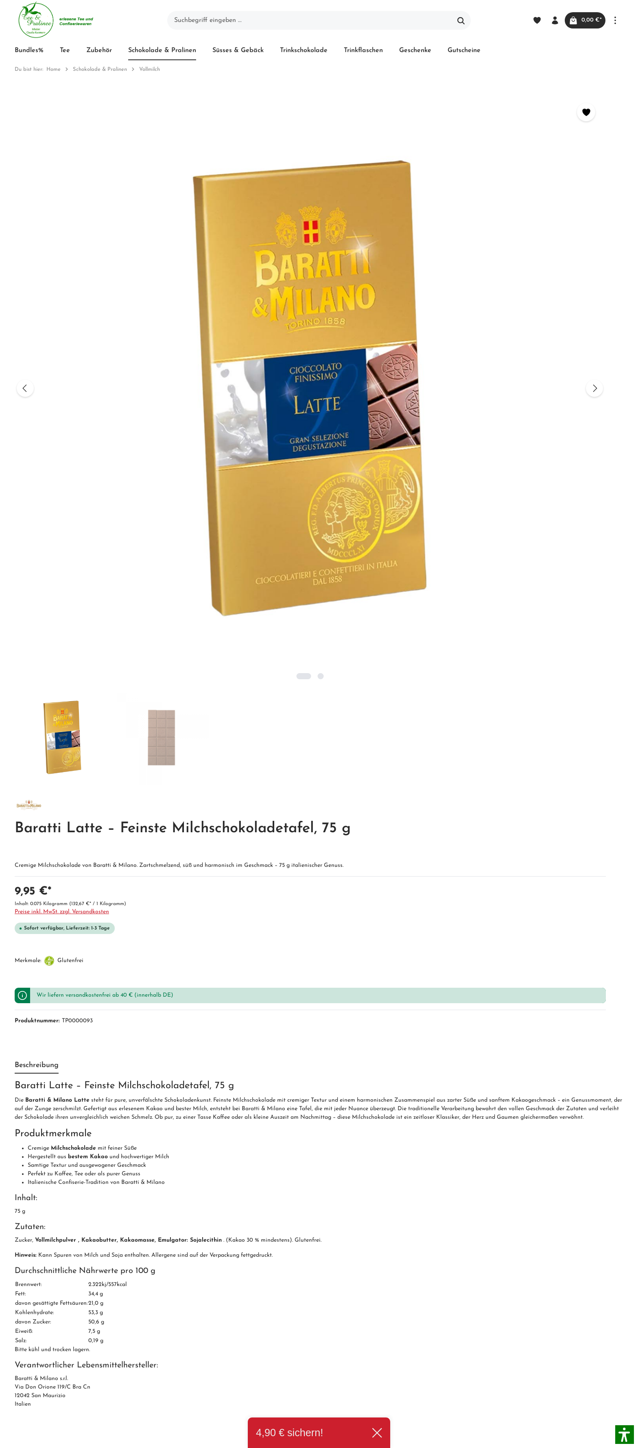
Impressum (189, 1311)
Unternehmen (194, 1267)
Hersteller (294, 1353)
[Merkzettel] (531, 20)
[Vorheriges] (25, 240)
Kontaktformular (89, 1362)
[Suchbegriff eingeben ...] (309, 20)
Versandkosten (446, 1437)
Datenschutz (298, 1311)
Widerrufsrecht (302, 1296)
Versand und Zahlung (312, 1281)
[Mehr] (615, 20)
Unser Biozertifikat (201, 1281)
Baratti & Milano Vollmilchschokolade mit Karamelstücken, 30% (229, 1063)
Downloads (296, 1368)
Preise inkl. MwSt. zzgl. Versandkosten (374, 239)
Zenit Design (128, 1437)
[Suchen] (461, 20)
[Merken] (291, 112)
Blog (287, 1267)
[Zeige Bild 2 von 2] (173, 381)
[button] (624, 1434)
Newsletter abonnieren (207, 1340)
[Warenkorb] (582, 20)
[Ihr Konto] (549, 20)
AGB (181, 1296)
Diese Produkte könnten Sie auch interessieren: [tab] (92, 881)
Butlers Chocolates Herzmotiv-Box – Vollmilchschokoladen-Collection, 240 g (533, 1063)
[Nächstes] (299, 240)
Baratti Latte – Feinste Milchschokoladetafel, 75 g (395, 1059)
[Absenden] (474, 1159)
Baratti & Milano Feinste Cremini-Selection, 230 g (87, 1059)
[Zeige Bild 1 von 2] (156, 381)
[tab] (37, 485)
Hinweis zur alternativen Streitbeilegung (315, 1332)
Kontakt (186, 1325)
